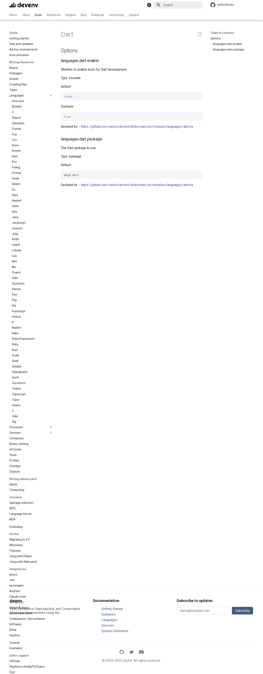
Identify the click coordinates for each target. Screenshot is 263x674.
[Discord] (141, 652)
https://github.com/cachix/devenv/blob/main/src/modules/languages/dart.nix (137, 127)
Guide (38, 15)
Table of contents (222, 32)
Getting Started (112, 609)
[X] (131, 652)
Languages (109, 620)
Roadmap (97, 15)
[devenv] (24, 5)
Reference (54, 15)
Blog (84, 15)
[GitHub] (121, 652)
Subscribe (242, 611)
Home (13, 15)
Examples (108, 614)
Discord (134, 15)
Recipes (71, 15)
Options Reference (114, 631)
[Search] (178, 5)
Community (116, 15)
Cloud (26, 15)
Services (107, 625)
